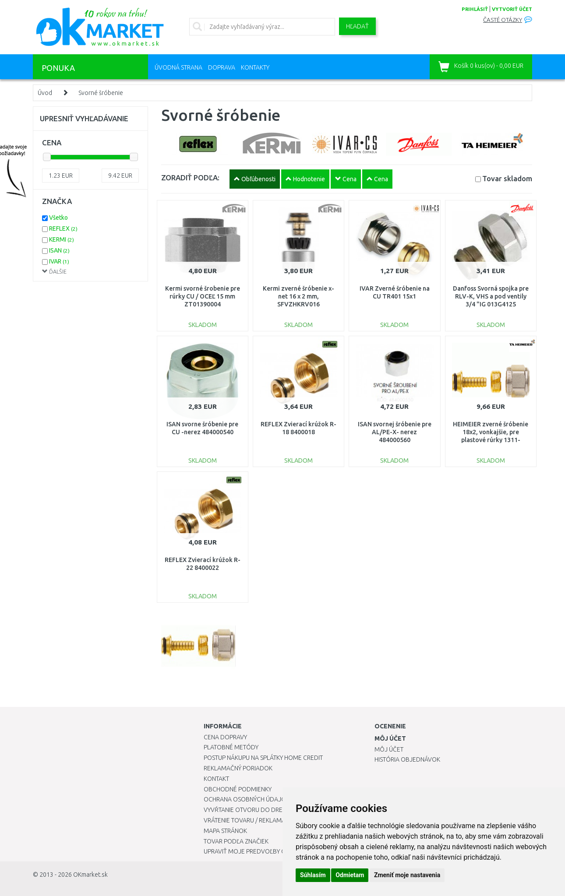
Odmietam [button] (349, 874)
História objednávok (407, 759)
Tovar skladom (507, 178)
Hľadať (357, 26)
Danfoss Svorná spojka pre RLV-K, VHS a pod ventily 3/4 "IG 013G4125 (491, 296)
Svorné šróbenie (100, 92)
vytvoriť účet (512, 9)
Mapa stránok (225, 830)
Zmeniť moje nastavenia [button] (407, 874)
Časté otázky (502, 20)
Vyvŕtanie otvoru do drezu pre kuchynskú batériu (282, 809)
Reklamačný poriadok (238, 768)
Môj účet (388, 749)
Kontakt (216, 778)
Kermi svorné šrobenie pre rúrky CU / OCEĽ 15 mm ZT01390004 (202, 296)
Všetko (58, 217)
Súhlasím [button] (313, 874)
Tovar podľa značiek (236, 841)
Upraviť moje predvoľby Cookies (255, 851)
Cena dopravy (225, 737)
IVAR (59, 261)
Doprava (221, 67)
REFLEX (63, 228)
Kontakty (255, 67)
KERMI (61, 239)
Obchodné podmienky (238, 789)
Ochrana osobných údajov (247, 799)
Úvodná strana (178, 67)
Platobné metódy (231, 747)
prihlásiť (475, 9)
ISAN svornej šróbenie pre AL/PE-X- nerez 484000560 (394, 432)
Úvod (45, 92)
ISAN (59, 250)
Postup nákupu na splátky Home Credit (263, 757)
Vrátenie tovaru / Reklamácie (249, 820)
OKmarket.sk (90, 874)
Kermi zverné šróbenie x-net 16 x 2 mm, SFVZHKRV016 (298, 296)
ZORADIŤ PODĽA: (190, 177)
